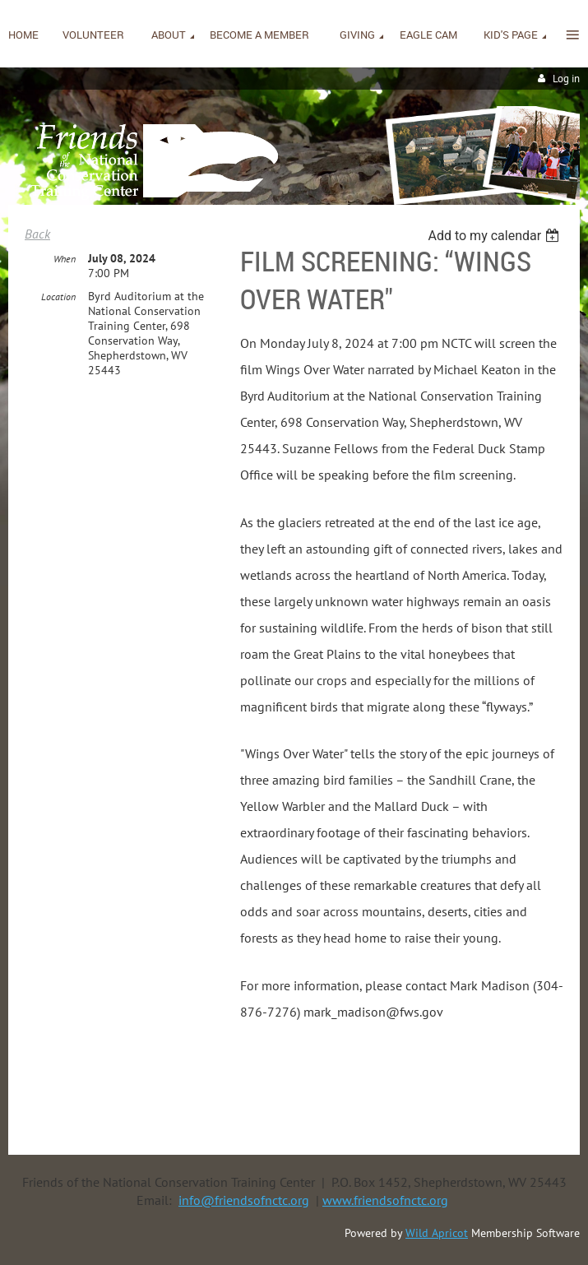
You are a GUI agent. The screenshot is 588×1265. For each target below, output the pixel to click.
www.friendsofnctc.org (385, 1200)
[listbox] (495, 235)
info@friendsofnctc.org (243, 1200)
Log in (566, 79)
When (64, 259)
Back (37, 233)
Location (58, 296)
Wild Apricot (436, 1233)
